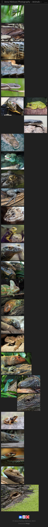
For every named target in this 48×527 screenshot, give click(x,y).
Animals (36, 1)
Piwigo (28, 523)
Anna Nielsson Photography (17, 1)
